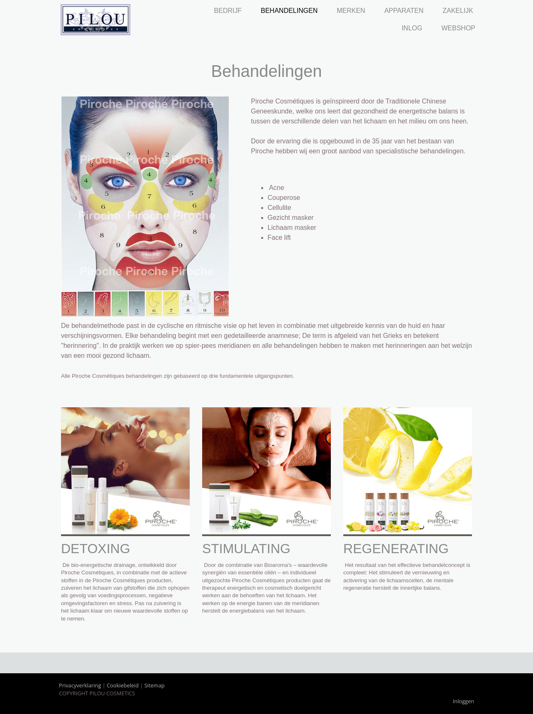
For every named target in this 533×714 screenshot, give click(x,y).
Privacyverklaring (80, 685)
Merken (351, 10)
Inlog (411, 28)
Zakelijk (458, 10)
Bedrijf (228, 10)
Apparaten (404, 10)
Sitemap (154, 685)
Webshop (458, 28)
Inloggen (463, 701)
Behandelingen (289, 10)
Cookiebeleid (123, 685)
